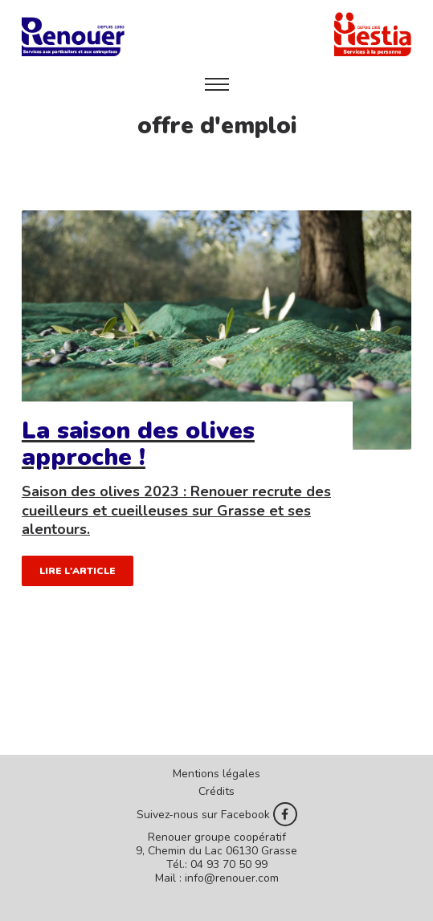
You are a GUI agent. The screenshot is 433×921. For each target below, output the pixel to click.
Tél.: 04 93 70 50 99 (217, 864)
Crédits (216, 791)
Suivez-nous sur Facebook (217, 814)
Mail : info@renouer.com (217, 878)
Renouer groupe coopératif (217, 837)
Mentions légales (216, 773)
